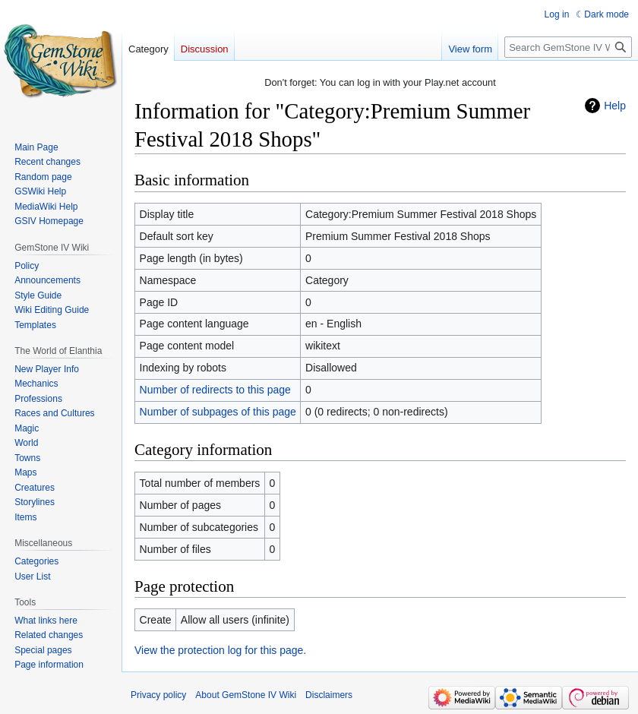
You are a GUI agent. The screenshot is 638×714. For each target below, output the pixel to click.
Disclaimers (328, 695)
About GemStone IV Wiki (245, 695)
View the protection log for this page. (220, 650)
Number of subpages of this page (218, 412)
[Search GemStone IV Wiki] (568, 47)
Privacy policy (158, 695)
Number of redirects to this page (215, 390)
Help (615, 106)
